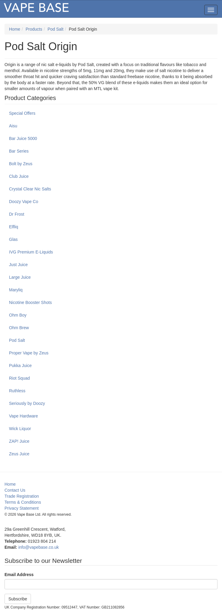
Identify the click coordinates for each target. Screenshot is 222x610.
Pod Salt (55, 29)
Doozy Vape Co (23, 201)
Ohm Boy (17, 315)
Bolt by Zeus (20, 163)
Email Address (19, 574)
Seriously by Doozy (27, 403)
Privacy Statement (22, 508)
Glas (13, 239)
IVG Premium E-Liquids (31, 252)
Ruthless (17, 390)
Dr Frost (16, 214)
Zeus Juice (19, 453)
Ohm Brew (19, 327)
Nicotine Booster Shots (30, 302)
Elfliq (13, 226)
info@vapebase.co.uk (38, 547)
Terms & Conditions (23, 502)
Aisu (13, 125)
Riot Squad (19, 378)
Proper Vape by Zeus (28, 353)
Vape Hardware (23, 416)
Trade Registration (22, 496)
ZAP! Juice (19, 441)
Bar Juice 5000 (23, 138)
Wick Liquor (20, 428)
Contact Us (15, 490)
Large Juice (20, 277)
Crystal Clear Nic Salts (30, 189)
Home (14, 29)
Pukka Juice (20, 365)
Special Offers (22, 113)
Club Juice (19, 176)
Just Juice (18, 264)
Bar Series (19, 151)
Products (34, 29)
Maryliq (16, 289)
